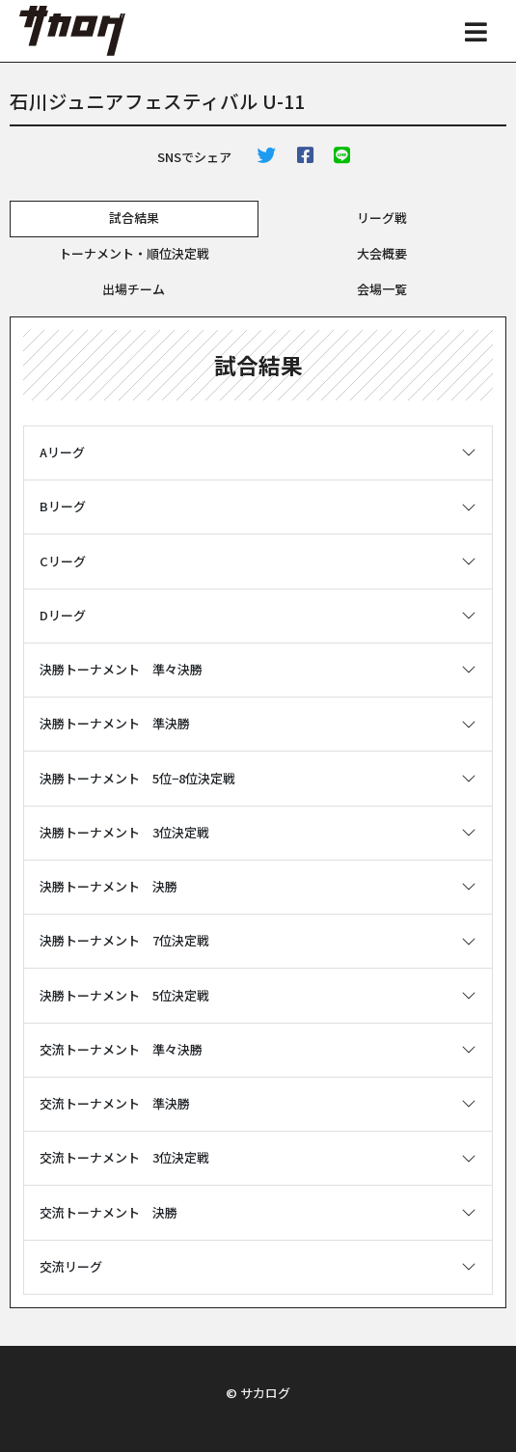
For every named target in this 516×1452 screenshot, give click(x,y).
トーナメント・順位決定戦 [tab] (134, 253)
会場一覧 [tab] (382, 289)
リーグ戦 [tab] (382, 217)
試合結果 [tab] (134, 217)
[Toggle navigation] (476, 31)
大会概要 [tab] (382, 253)
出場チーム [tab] (133, 289)
